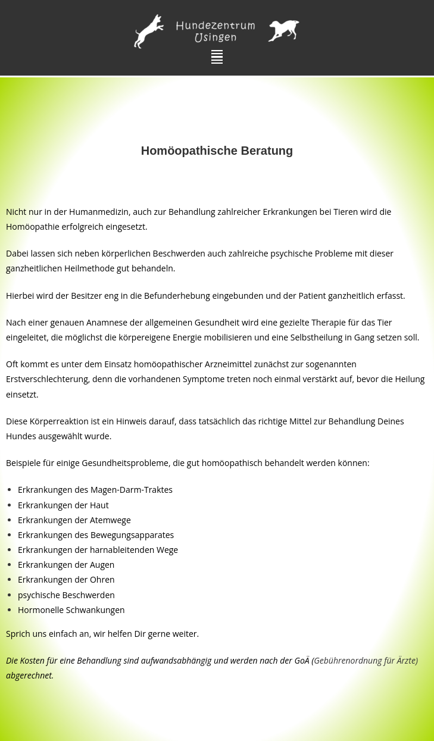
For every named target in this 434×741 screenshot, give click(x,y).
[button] (217, 57)
